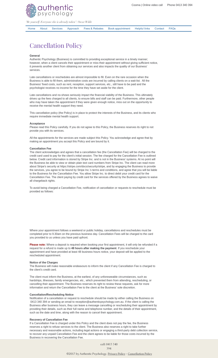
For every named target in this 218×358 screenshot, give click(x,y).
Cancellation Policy (140, 354)
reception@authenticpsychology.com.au (99, 301)
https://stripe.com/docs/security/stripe (82, 166)
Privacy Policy (116, 354)
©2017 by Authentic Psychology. (87, 354)
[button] (57, 28)
